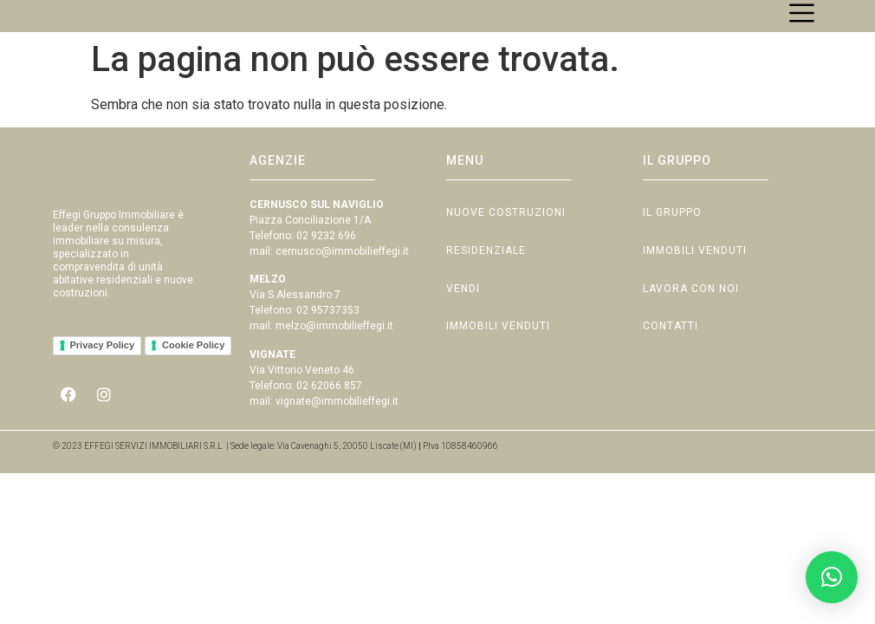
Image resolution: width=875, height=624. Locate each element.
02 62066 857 (329, 404)
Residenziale (486, 271)
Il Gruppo (672, 231)
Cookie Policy (193, 377)
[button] (832, 577)
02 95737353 (328, 329)
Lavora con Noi (691, 311)
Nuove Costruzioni (506, 231)
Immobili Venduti (498, 351)
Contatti (670, 351)
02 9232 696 (326, 255)
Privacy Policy (102, 377)
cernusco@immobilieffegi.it (342, 270)
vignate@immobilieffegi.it (337, 419)
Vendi (463, 311)
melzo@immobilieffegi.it (334, 345)
